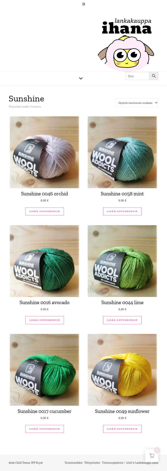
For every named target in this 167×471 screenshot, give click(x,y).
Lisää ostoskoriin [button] (44, 211)
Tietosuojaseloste (112, 462)
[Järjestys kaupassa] (136, 102)
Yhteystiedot (92, 462)
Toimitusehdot (74, 462)
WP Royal (37, 462)
